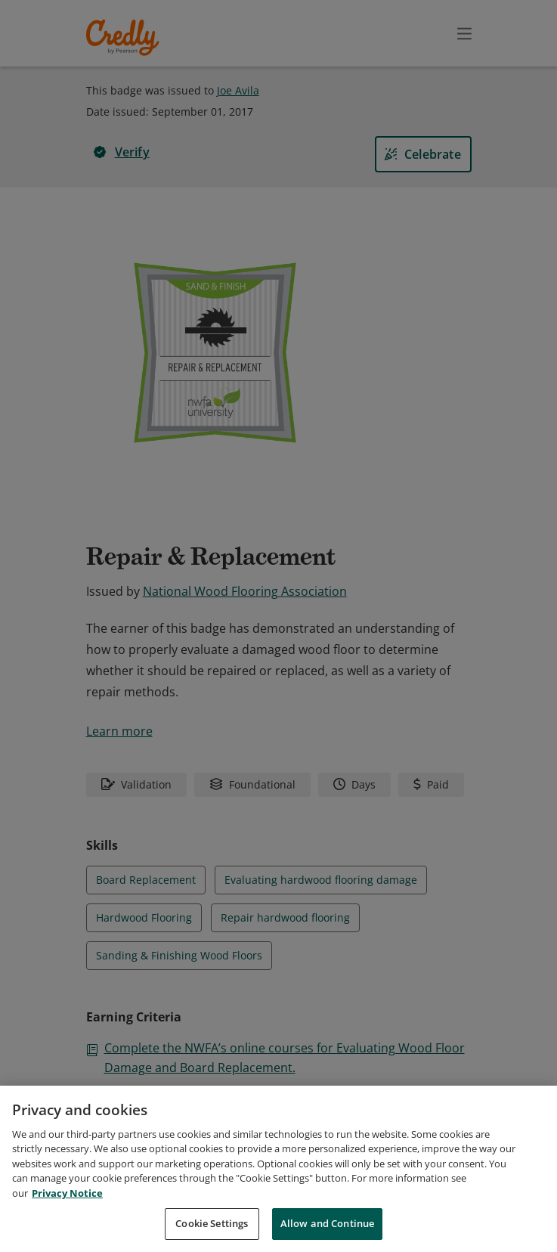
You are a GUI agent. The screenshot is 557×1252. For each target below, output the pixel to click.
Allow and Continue (327, 1223)
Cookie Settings (211, 1223)
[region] (278, 1169)
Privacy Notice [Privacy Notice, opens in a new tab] (67, 1193)
